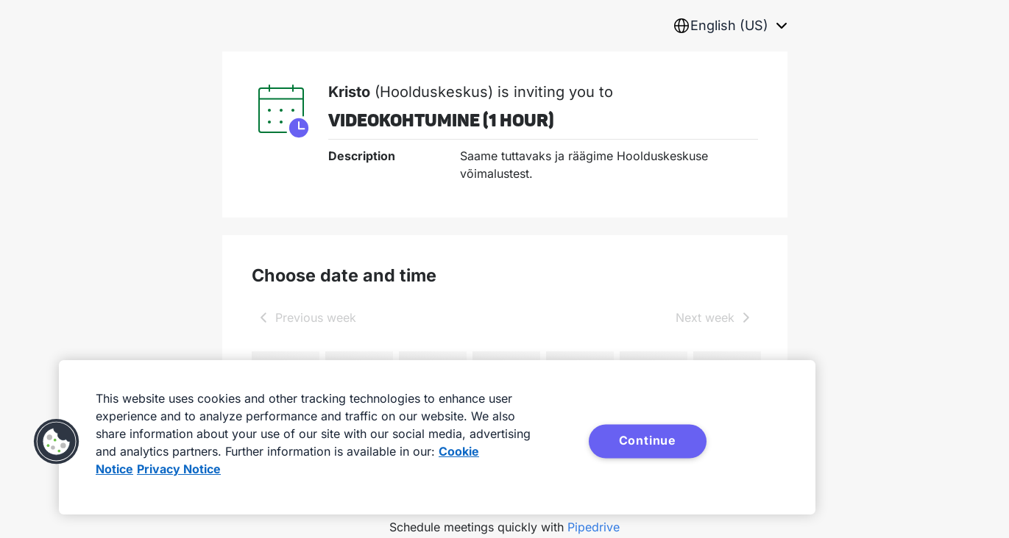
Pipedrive (593, 527)
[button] (56, 441)
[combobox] (730, 25)
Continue (647, 440)
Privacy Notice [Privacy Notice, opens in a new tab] (179, 469)
